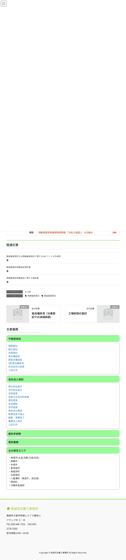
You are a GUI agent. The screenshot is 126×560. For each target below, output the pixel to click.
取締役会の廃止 (16, 414)
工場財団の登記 (77, 313)
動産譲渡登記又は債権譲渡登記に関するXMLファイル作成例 (33, 256)
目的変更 (13, 407)
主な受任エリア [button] (17, 450)
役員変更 (13, 393)
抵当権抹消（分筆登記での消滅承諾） (43, 315)
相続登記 (13, 345)
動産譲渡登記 (50, 295)
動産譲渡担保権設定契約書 (18, 267)
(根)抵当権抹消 (16, 363)
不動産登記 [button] (14, 338)
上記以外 (13, 370)
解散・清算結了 (16, 417)
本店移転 (13, 403)
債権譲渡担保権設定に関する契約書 (22, 277)
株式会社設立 (15, 386)
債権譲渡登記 (33, 295)
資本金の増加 (15, 410)
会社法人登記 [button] (15, 379)
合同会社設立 (15, 390)
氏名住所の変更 (16, 366)
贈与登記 (13, 349)
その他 (28, 291)
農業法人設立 (15, 421)
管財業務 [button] (13, 442)
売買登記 (13, 352)
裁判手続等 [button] (14, 433)
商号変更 (13, 400)
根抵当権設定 (15, 359)
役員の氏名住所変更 (18, 396)
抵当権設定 (14, 356)
